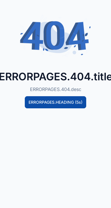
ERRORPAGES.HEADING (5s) (55, 102)
